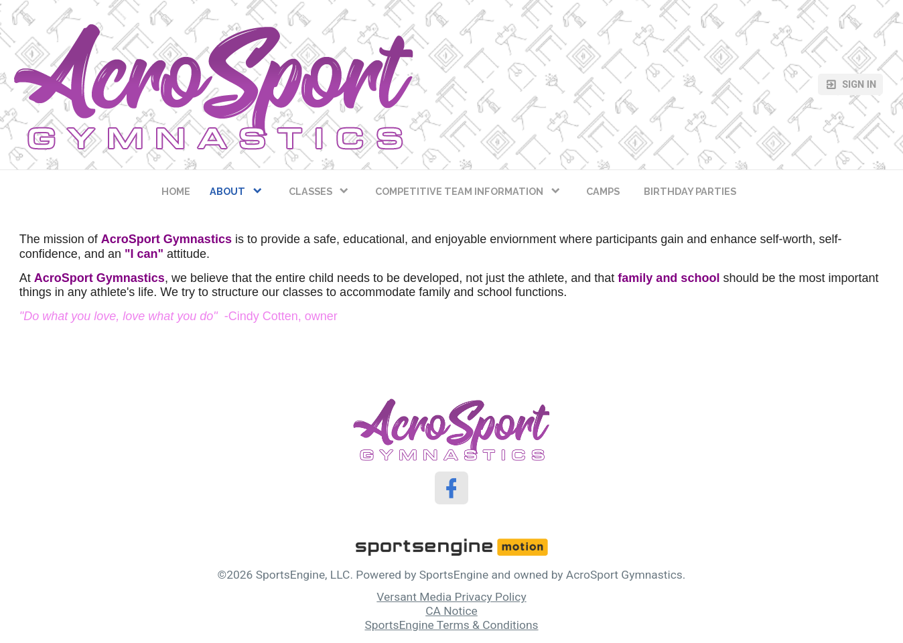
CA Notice (451, 611)
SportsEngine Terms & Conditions (451, 625)
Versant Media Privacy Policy (451, 596)
